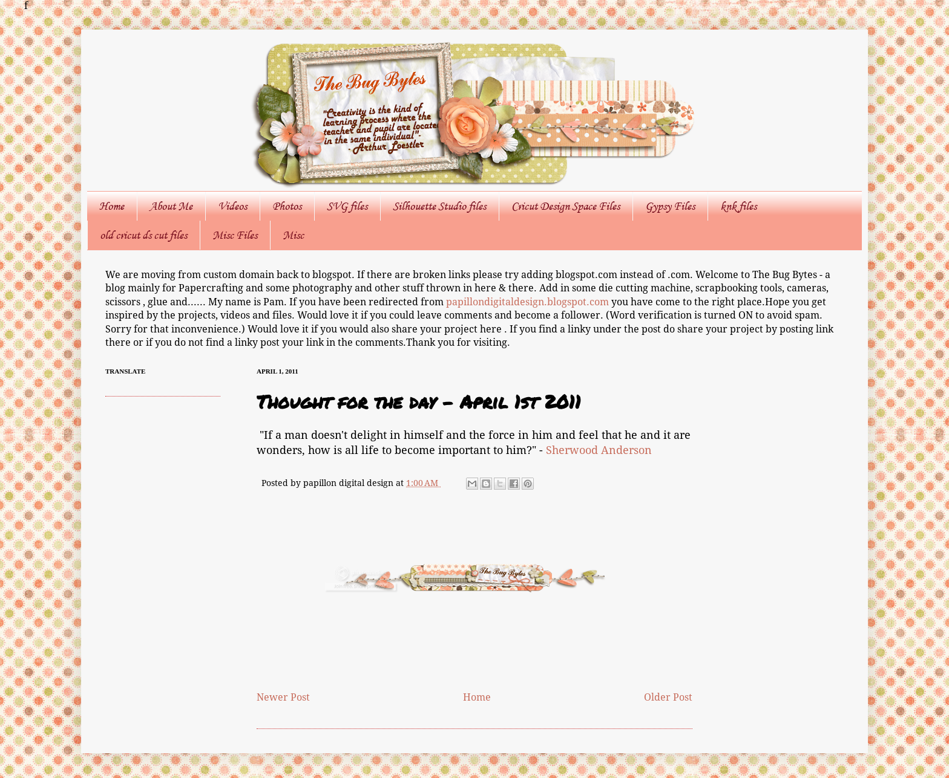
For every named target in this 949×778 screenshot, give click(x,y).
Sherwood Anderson (599, 450)
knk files (738, 206)
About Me (170, 206)
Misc (293, 235)
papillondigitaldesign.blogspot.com (528, 302)
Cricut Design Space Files (565, 206)
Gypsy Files (670, 206)
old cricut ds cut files (143, 235)
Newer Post (283, 697)
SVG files (347, 206)
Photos (286, 206)
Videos (232, 206)
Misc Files (234, 235)
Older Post (668, 697)
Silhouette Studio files (439, 206)
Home (111, 206)
